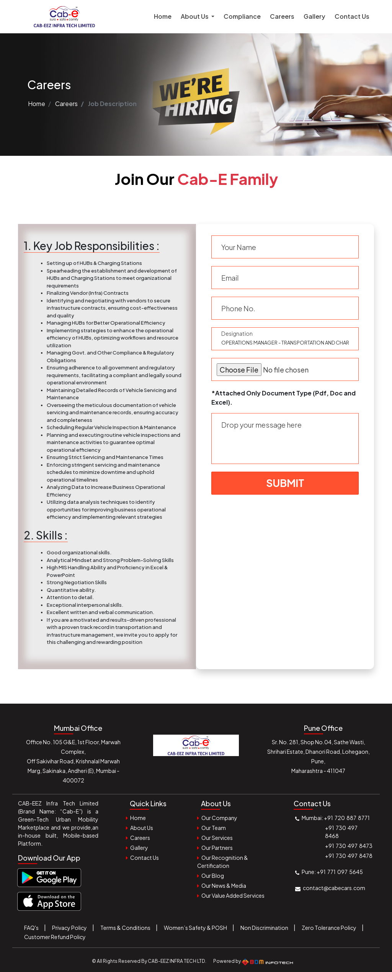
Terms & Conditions (125, 927)
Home (165, 15)
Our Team (213, 827)
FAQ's (31, 927)
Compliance (242, 16)
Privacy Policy (69, 927)
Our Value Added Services (233, 895)
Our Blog (212, 875)
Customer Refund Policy (55, 936)
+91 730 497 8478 (348, 855)
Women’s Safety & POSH (195, 927)
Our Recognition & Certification (222, 861)
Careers (282, 16)
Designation (237, 333)
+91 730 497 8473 (348, 845)
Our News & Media (223, 885)
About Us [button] (195, 16)
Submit (285, 483)
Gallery (314, 16)
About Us (141, 827)
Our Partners (217, 847)
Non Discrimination (264, 927)
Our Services (217, 837)
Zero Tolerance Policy (329, 927)
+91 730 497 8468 (341, 831)
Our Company (219, 817)
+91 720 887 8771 (347, 817)
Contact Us (352, 16)
